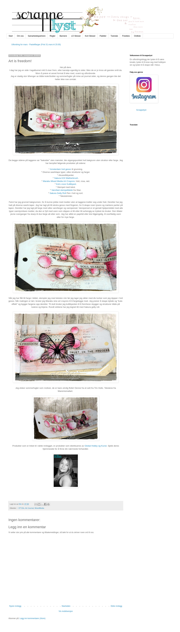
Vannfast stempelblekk (62, 190)
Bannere (63, 36)
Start (11, 36)
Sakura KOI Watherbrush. (66, 178)
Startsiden (66, 606)
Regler (52, 36)
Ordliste (137, 36)
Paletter (103, 36)
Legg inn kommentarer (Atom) (32, 618)
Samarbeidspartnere (37, 36)
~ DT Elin (20, 508)
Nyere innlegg (15, 606)
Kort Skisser (90, 36)
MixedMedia (39, 508)
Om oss (20, 36)
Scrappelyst (141, 110)
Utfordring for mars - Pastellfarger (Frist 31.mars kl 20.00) (36, 44)
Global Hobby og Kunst (96, 446)
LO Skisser (76, 36)
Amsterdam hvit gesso (60, 169)
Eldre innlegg (116, 606)
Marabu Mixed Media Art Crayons (59, 181)
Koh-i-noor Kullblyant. (66, 184)
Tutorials (114, 36)
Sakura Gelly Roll (58, 193)
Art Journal (29, 508)
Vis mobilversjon (66, 611)
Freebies (126, 36)
